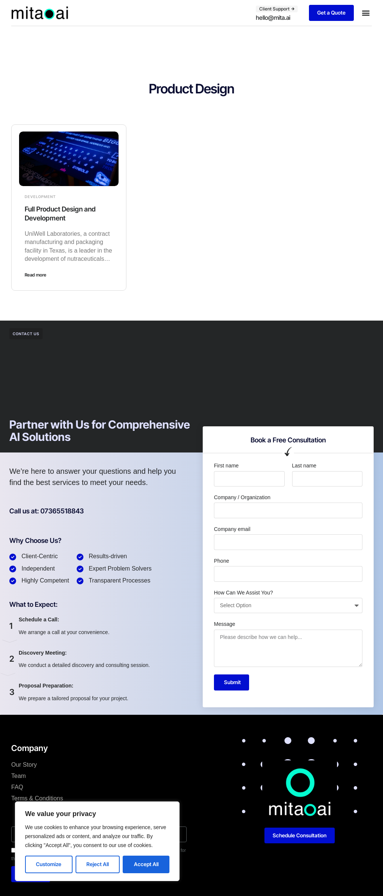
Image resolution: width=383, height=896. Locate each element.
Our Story (24, 764)
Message (224, 624)
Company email (232, 529)
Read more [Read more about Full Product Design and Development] (35, 275)
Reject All (97, 864)
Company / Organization (242, 497)
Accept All (146, 864)
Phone (221, 561)
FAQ (17, 787)
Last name (304, 466)
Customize (48, 864)
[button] (365, 13)
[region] (97, 841)
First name (226, 466)
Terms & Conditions (37, 798)
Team (18, 776)
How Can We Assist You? (243, 593)
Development (40, 196)
